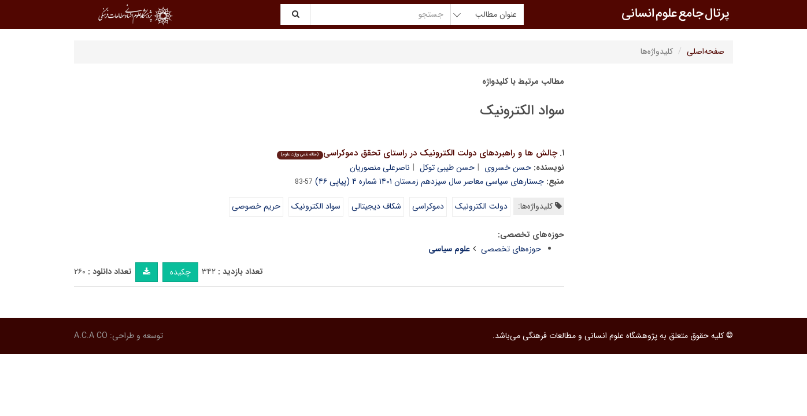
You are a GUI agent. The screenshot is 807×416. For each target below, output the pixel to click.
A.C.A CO (91, 335)
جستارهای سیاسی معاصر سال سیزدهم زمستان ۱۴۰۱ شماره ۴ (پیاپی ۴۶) (429, 181)
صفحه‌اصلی (705, 51)
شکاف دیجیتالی (376, 206)
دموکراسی (428, 206)
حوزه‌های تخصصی (511, 249)
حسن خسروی (507, 167)
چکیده (180, 272)
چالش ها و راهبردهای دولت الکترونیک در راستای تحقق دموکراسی (417, 153)
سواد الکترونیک (315, 206)
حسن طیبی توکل (447, 167)
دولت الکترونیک (481, 206)
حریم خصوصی (256, 206)
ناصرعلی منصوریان (380, 167)
